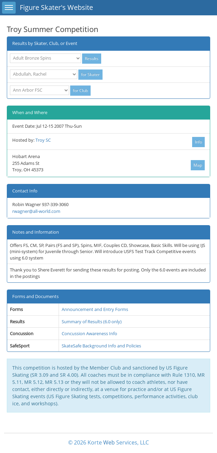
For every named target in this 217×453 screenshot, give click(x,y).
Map (197, 165)
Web (109, 442)
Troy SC (43, 140)
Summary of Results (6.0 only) (92, 321)
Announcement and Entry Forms (95, 309)
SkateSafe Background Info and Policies (101, 346)
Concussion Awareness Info (89, 333)
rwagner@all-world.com (36, 211)
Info (198, 142)
